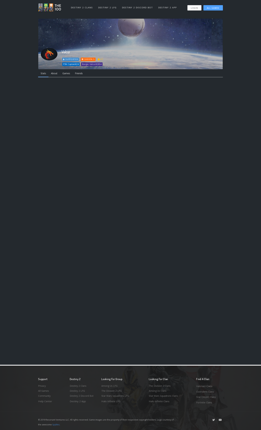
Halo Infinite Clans (159, 402)
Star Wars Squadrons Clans (164, 397)
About (55, 73)
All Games (213, 6)
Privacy (42, 386)
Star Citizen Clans (206, 397)
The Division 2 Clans (160, 386)
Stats (44, 73)
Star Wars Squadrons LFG (116, 397)
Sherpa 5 (88, 59)
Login (194, 6)
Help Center (45, 402)
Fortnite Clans (204, 402)
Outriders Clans (205, 391)
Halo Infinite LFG (111, 402)
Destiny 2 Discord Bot (138, 6)
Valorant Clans (204, 386)
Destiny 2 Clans (82, 6)
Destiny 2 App (168, 6)
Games (68, 73)
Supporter (70, 59)
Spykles (56, 424)
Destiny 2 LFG (108, 6)
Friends (82, 73)
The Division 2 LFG (112, 391)
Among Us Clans (158, 391)
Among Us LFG (109, 386)
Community (44, 397)
